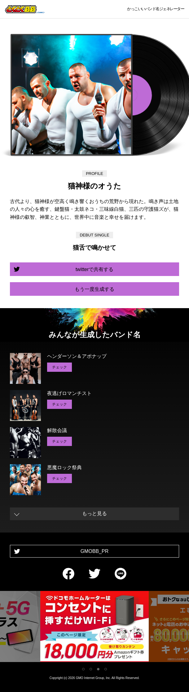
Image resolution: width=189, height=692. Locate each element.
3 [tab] (98, 669)
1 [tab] (83, 669)
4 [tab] (105, 669)
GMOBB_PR (95, 551)
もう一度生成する (94, 289)
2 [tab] (90, 669)
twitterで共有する (95, 269)
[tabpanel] (94, 627)
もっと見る (94, 513)
